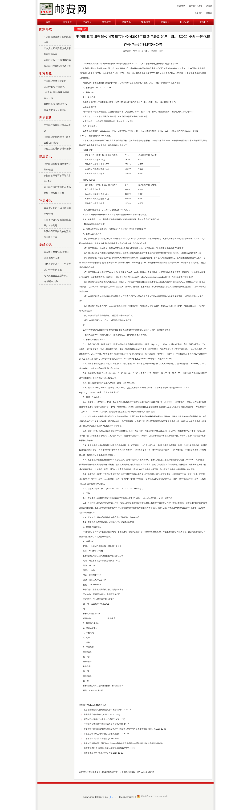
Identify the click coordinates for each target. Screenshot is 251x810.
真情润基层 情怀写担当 (55, 104)
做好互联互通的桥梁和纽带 (57, 148)
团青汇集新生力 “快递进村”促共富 (98, 753)
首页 (48, 22)
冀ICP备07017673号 (127, 797)
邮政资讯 (126, 22)
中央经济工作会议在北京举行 (96, 714)
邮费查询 (67, 22)
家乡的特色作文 (195, 6)
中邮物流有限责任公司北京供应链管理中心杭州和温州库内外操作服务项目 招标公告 (119, 729)
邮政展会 (165, 22)
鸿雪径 (209, 6)
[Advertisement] (143, 762)
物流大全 (106, 22)
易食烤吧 (198, 13)
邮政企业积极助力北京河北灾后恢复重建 (101, 734)
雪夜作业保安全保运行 (55, 110)
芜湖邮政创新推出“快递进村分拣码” (99, 719)
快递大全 (87, 22)
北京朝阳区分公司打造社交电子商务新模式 (102, 710)
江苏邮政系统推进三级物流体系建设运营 (101, 724)
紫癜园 (209, 13)
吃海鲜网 (181, 6)
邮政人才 (184, 22)
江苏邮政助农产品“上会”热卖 (96, 738)
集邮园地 (145, 22)
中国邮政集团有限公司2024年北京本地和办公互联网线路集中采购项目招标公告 (117, 743)
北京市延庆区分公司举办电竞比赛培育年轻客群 (104, 748)
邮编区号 (204, 22)
